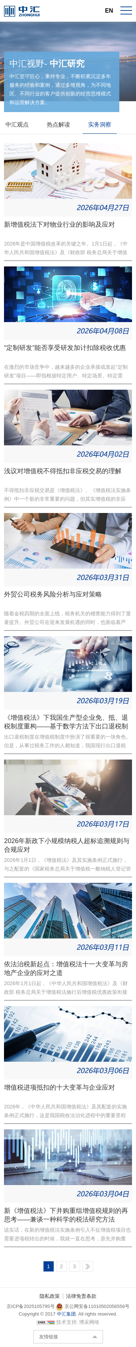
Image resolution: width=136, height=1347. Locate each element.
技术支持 (66, 1322)
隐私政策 (50, 1296)
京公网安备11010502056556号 (92, 1306)
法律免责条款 (81, 1296)
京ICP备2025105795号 (31, 1306)
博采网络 (89, 1322)
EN (109, 11)
